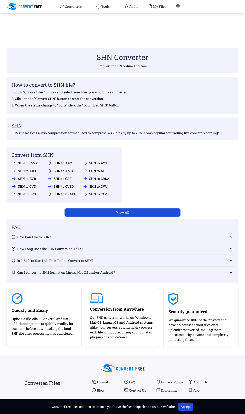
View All (122, 212)
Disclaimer (167, 390)
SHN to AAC (59, 163)
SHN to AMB (60, 170)
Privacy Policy (169, 382)
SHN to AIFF (24, 170)
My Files (157, 6)
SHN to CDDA (96, 178)
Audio (131, 6)
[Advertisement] (122, 24)
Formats (101, 382)
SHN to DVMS (61, 194)
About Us (198, 382)
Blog (98, 390)
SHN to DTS (23, 194)
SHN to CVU (95, 186)
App (193, 390)
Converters (73, 6)
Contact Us (135, 390)
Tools (105, 6)
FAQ (129, 382)
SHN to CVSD (60, 186)
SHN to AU (94, 170)
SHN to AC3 (95, 163)
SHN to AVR (23, 178)
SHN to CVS (23, 186)
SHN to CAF (59, 178)
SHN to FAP (95, 194)
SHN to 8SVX (24, 163)
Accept (185, 406)
